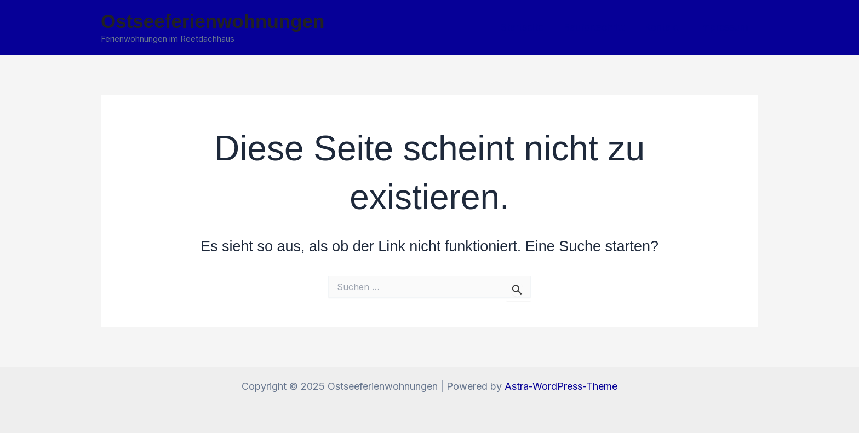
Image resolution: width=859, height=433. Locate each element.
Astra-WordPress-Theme (561, 386)
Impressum (723, 27)
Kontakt (661, 27)
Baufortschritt (594, 27)
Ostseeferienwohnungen (212, 21)
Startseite (522, 27)
